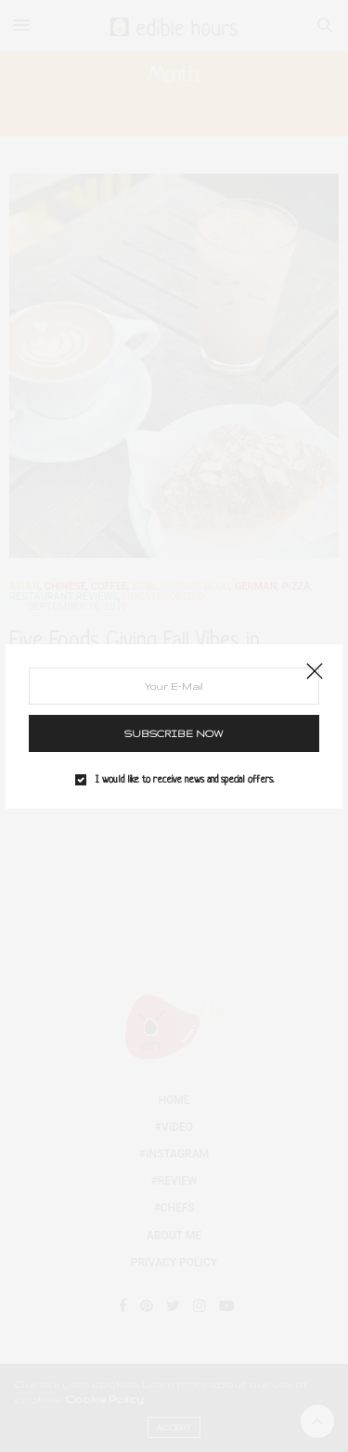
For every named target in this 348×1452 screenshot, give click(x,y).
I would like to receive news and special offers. (185, 779)
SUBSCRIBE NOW (174, 733)
